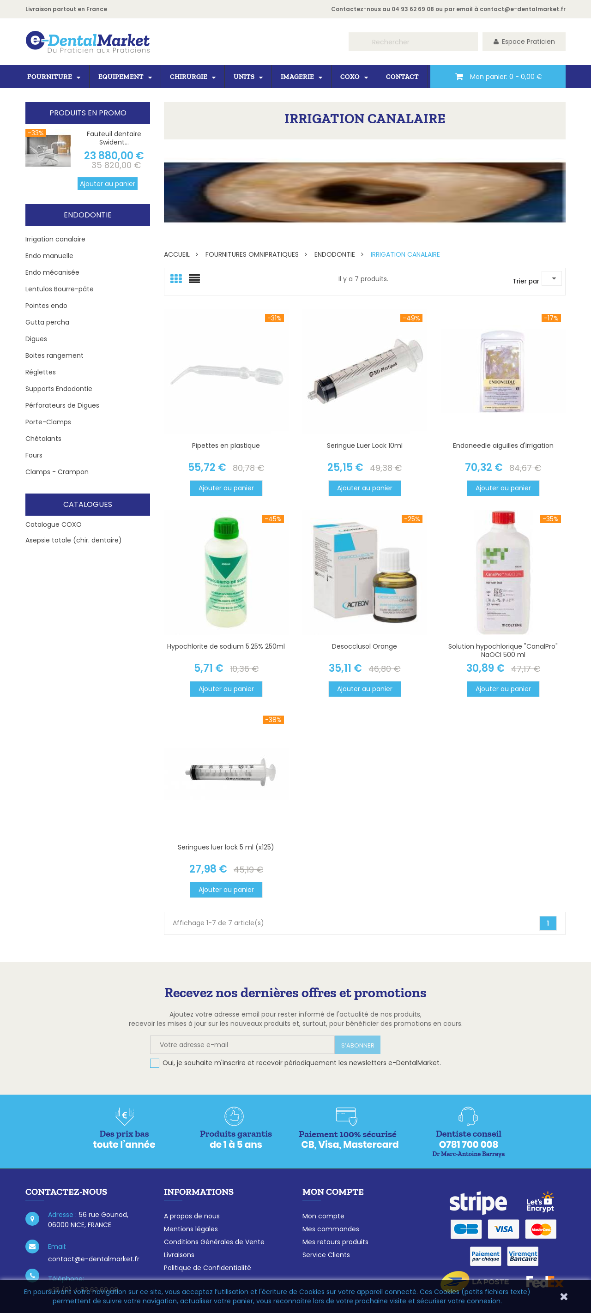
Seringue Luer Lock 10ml (365, 445)
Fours (33, 455)
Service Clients (326, 1255)
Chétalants (43, 438)
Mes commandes (330, 1229)
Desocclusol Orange (364, 646)
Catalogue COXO (53, 524)
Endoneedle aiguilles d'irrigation (503, 445)
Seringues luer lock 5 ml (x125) (226, 847)
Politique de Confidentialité (207, 1268)
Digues (36, 338)
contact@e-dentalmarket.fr (523, 9)
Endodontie (88, 215)
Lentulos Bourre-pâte (59, 289)
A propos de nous (192, 1216)
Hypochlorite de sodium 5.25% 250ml (226, 646)
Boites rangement (54, 355)
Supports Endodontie (58, 388)
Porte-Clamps (48, 422)
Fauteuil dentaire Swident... (114, 138)
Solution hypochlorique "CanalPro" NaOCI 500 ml (503, 650)
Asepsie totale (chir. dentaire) (73, 540)
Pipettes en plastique (226, 445)
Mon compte (323, 1216)
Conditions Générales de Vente (214, 1242)
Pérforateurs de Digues (62, 405)
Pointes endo (46, 305)
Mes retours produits (335, 1242)
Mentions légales (191, 1229)
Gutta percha (47, 322)
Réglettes (40, 372)
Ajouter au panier (107, 183)
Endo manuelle (49, 255)
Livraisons (179, 1255)
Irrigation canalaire (55, 239)
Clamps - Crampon (57, 471)
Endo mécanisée (52, 272)
